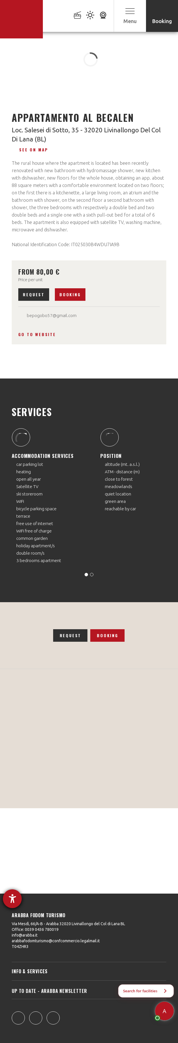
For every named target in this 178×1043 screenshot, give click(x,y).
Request (34, 294)
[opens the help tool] (12, 898)
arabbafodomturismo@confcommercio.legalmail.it (56, 941)
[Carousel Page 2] (91, 574)
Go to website (37, 334)
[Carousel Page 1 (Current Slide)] (86, 574)
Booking (70, 294)
